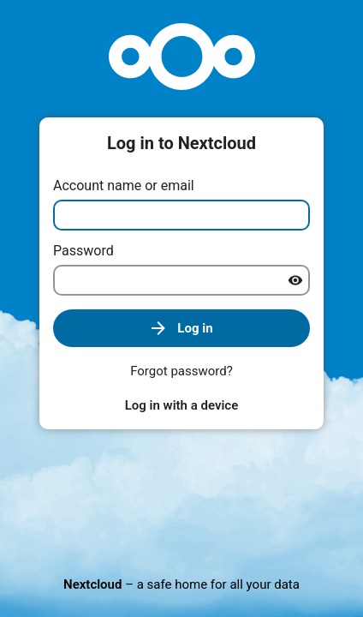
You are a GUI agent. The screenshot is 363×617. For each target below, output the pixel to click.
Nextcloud (92, 584)
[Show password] (295, 280)
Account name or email (123, 185)
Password (83, 251)
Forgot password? (181, 371)
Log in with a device (181, 405)
